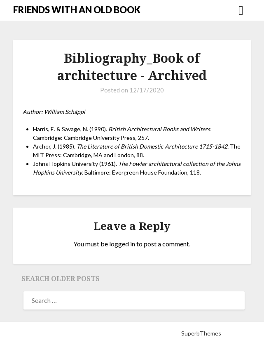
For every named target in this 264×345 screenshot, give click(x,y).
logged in (122, 244)
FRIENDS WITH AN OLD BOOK (76, 9)
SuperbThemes (201, 333)
